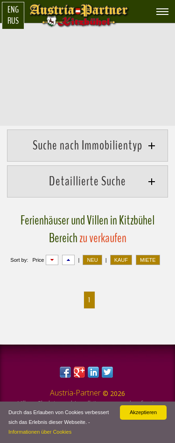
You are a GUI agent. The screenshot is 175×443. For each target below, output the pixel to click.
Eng (13, 10)
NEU (92, 260)
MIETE (148, 260)
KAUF (121, 260)
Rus (13, 21)
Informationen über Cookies (39, 432)
